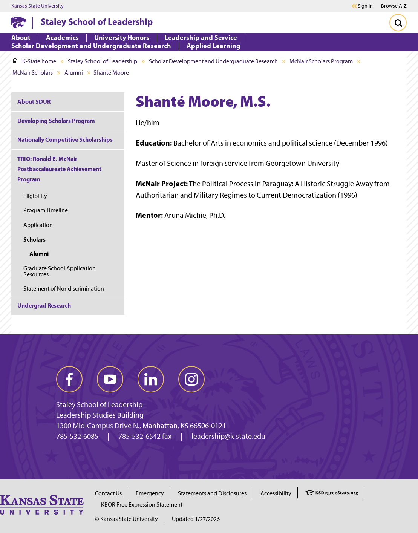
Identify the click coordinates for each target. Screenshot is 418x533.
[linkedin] (151, 379)
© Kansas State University (126, 518)
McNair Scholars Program (321, 61)
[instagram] (191, 379)
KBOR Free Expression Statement (141, 504)
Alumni (73, 72)
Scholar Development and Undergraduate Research (213, 61)
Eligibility (35, 195)
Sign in (365, 6)
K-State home (34, 61)
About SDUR (34, 101)
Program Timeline (45, 210)
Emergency (150, 493)
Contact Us (108, 493)
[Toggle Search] (398, 22)
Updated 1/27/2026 (196, 518)
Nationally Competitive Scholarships (65, 139)
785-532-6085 (77, 436)
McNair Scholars (32, 72)
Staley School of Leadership (97, 21)
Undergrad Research (44, 305)
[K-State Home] (18, 22)
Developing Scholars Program (56, 120)
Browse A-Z (394, 6)
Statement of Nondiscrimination (63, 288)
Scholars (34, 239)
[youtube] (110, 379)
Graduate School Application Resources (59, 271)
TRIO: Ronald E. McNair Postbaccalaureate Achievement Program (59, 169)
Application (38, 224)
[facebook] (69, 379)
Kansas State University (37, 6)
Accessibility (275, 493)
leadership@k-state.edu (228, 436)
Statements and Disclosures (212, 493)
